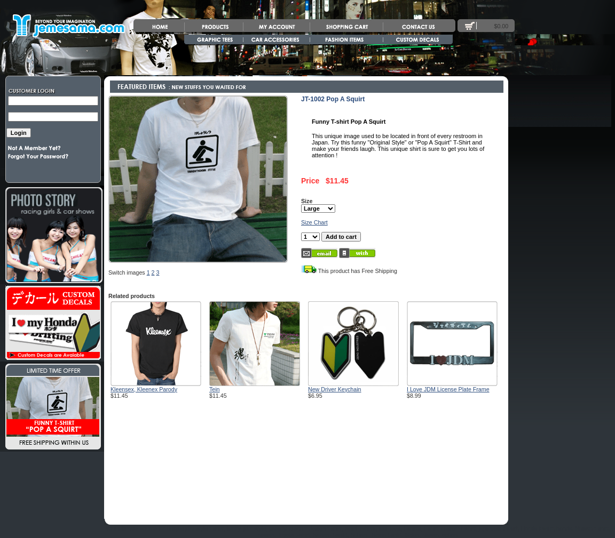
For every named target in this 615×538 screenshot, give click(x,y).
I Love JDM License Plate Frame (448, 389)
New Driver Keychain (334, 389)
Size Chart (314, 222)
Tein (214, 389)
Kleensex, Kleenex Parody (144, 389)
